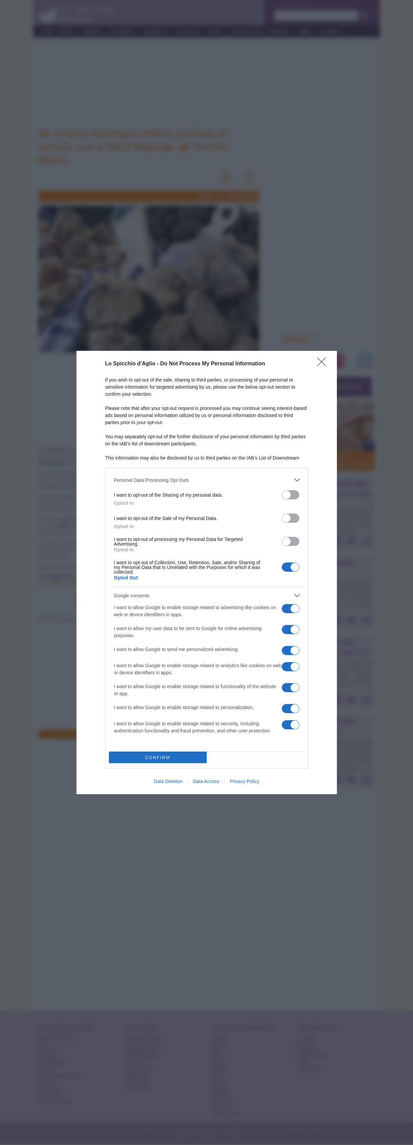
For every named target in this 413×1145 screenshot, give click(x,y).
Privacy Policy (244, 781)
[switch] (290, 494)
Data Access (206, 781)
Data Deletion (168, 781)
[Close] (323, 364)
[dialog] (206, 572)
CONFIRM (157, 757)
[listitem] (206, 480)
